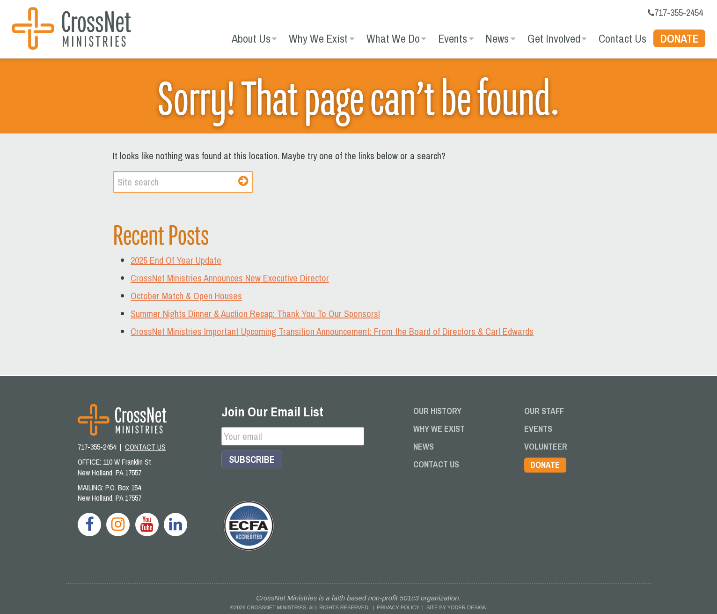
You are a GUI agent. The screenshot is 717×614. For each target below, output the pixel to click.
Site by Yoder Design (456, 607)
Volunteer (545, 446)
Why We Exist (318, 38)
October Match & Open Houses (186, 295)
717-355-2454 (675, 12)
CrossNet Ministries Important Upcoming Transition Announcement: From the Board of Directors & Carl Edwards (332, 331)
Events (452, 38)
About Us (251, 38)
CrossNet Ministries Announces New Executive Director (230, 277)
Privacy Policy (398, 607)
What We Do (393, 38)
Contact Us (622, 38)
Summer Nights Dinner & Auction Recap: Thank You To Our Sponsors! (255, 313)
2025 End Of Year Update (176, 259)
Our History (437, 410)
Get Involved (553, 38)
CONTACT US (145, 447)
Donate (679, 38)
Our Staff (544, 410)
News (497, 38)
